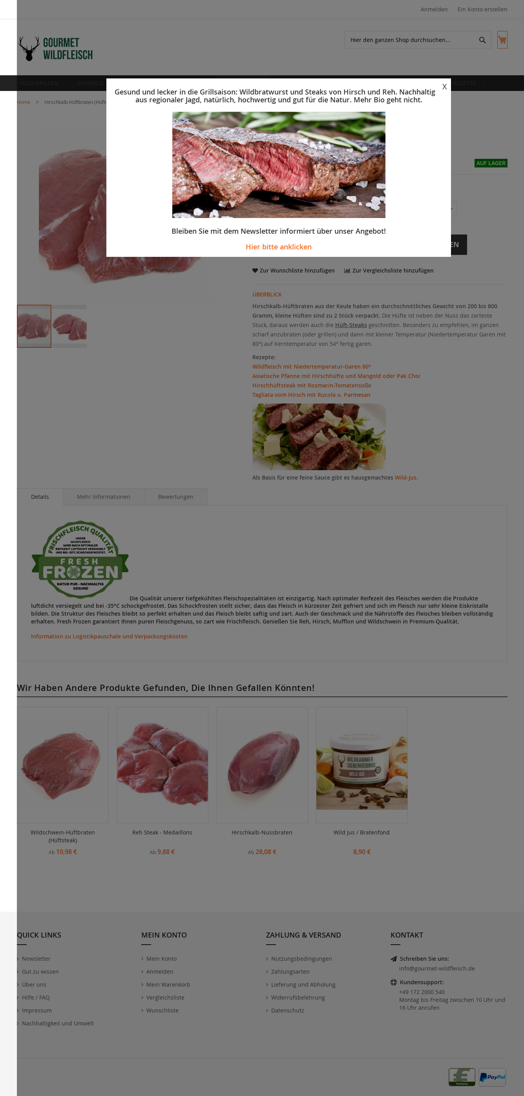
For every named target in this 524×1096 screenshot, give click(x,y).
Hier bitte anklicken (279, 246)
